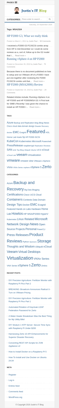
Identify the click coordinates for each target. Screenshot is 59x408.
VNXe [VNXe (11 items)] (10, 167)
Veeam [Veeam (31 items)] (12, 252)
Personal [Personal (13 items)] (31, 229)
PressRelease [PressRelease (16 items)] (15, 145)
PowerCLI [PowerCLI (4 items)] (41, 229)
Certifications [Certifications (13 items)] (15, 194)
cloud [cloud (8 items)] (14, 126)
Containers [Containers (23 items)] (15, 199)
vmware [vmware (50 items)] (13, 160)
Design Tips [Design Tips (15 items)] (14, 204)
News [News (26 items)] (34, 224)
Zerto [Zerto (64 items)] (46, 166)
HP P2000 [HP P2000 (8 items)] (29, 137)
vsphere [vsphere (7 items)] (26, 167)
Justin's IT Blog (37, 405)
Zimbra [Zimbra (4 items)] (44, 266)
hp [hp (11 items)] (23, 137)
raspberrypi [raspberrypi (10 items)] (28, 145)
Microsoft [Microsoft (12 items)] (36, 141)
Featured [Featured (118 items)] (36, 131)
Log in (11, 380)
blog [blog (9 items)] (36, 123)
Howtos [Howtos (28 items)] (17, 213)
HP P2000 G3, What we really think (27, 35)
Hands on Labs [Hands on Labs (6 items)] (23, 209)
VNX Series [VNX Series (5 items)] (12, 265)
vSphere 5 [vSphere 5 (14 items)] (36, 167)
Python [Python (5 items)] (26, 242)
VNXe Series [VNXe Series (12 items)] (41, 258)
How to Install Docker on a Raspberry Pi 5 (28, 352)
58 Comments (45, 41)
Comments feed (16, 391)
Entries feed (14, 386)
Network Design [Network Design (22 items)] (18, 224)
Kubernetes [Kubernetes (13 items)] (25, 141)
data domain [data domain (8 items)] (23, 126)
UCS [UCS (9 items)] (39, 150)
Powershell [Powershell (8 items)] (46, 141)
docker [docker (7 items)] (9, 132)
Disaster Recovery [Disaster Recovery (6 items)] (42, 126)
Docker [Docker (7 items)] (26, 205)
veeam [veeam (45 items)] (22, 154)
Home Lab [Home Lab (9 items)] (11, 137)
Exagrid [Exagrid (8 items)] (23, 132)
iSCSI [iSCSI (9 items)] (37, 137)
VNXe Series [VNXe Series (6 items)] (18, 167)
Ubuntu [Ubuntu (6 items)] (33, 150)
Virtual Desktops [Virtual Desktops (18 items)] (29, 251)
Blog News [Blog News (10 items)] (44, 123)
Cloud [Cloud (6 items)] (38, 194)
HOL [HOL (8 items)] (48, 132)
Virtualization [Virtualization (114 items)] (20, 258)
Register (12, 375)
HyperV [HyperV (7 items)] (44, 214)
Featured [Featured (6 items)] (11, 209)
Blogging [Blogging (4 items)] (35, 190)
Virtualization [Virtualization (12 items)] (34, 155)
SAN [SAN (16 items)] (9, 149)
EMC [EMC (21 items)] (33, 204)
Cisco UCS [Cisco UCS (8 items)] (29, 194)
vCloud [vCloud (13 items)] (45, 149)
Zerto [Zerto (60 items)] (36, 265)
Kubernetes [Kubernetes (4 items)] (12, 219)
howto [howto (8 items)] (19, 137)
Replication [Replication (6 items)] (39, 146)
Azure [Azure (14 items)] (10, 122)
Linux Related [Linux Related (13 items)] (25, 219)
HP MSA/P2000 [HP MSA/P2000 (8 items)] (31, 214)
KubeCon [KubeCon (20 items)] (13, 141)
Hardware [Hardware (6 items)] (36, 209)
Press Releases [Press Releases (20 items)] (18, 235)
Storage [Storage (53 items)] (44, 241)
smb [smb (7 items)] (14, 150)
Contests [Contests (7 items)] (27, 199)
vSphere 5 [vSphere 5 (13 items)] (24, 265)
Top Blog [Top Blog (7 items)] (20, 150)
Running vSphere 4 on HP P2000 (26, 58)
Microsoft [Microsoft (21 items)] (41, 219)
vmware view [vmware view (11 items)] (26, 161)
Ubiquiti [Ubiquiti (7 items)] (27, 150)
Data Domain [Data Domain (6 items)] (39, 199)
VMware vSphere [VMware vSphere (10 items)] (42, 161)
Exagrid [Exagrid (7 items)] (42, 205)
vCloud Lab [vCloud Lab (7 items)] (11, 155)
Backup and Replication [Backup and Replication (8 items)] (24, 123)
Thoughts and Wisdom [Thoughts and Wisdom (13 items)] (21, 246)
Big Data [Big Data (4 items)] (28, 190)
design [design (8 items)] (31, 126)
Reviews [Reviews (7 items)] (47, 146)
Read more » (20, 56)
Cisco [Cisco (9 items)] (9, 126)
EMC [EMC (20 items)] (16, 132)
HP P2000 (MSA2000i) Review (25, 84)
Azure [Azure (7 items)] (10, 183)
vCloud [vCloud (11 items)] (47, 246)
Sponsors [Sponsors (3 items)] (33, 242)
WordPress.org (15, 397)
